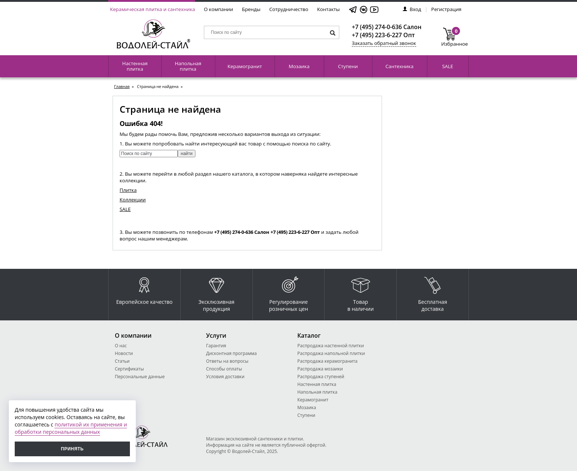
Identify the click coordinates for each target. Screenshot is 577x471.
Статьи (122, 361)
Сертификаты (129, 369)
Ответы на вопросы (227, 361)
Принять (72, 448)
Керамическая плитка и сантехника (152, 9)
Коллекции (133, 199)
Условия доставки (225, 376)
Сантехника (399, 66)
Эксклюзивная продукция (216, 292)
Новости (124, 353)
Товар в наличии (360, 292)
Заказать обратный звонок (384, 43)
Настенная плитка (135, 66)
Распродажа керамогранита (327, 361)
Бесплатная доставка (432, 292)
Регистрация (446, 9)
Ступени (348, 66)
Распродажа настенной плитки (330, 345)
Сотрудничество (288, 9)
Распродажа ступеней (320, 376)
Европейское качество (144, 289)
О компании (218, 9)
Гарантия (216, 345)
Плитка (128, 190)
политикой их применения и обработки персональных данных (71, 428)
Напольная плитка (188, 66)
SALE (447, 66)
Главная (122, 86)
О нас (121, 345)
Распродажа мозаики (320, 369)
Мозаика (299, 66)
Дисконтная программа (231, 353)
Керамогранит (244, 66)
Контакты (328, 9)
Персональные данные (139, 376)
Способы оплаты (224, 369)
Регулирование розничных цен (288, 292)
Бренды (251, 9)
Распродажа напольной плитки (331, 353)
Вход (412, 9)
